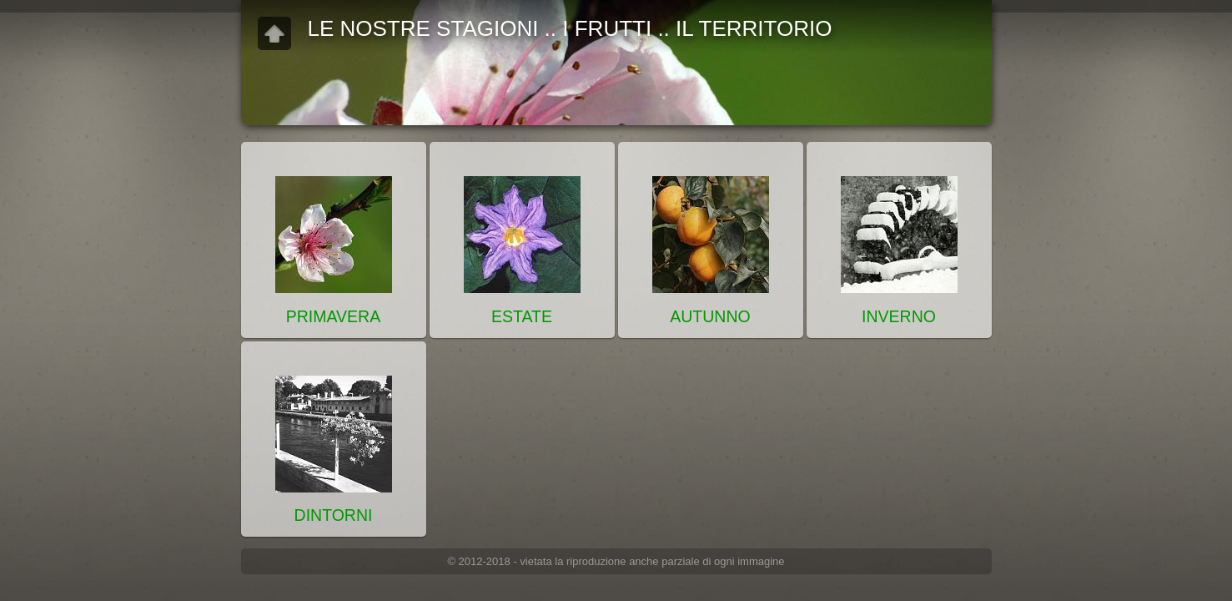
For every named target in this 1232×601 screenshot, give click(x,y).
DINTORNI (333, 515)
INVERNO (899, 316)
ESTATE (521, 316)
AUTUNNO (710, 316)
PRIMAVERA (333, 316)
